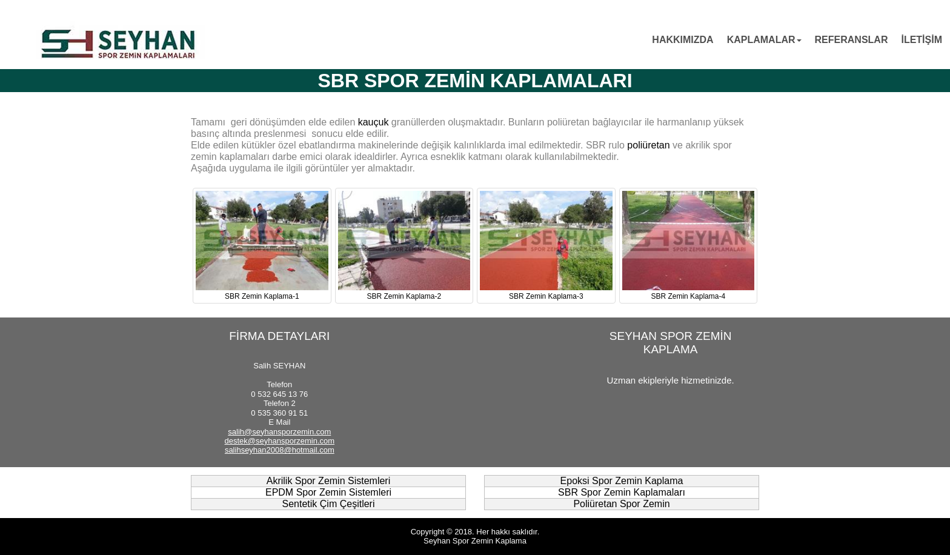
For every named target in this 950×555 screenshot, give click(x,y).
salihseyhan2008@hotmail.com (279, 449)
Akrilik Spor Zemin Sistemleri (328, 481)
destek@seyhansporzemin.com (280, 440)
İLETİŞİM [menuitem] (921, 40)
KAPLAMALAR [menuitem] (764, 40)
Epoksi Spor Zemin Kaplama (621, 481)
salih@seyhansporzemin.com (279, 431)
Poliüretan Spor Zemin (621, 504)
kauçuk (373, 122)
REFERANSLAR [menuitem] (851, 40)
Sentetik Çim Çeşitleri (328, 504)
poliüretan (648, 145)
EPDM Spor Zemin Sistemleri (328, 492)
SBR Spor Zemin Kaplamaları (621, 492)
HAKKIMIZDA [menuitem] (682, 40)
